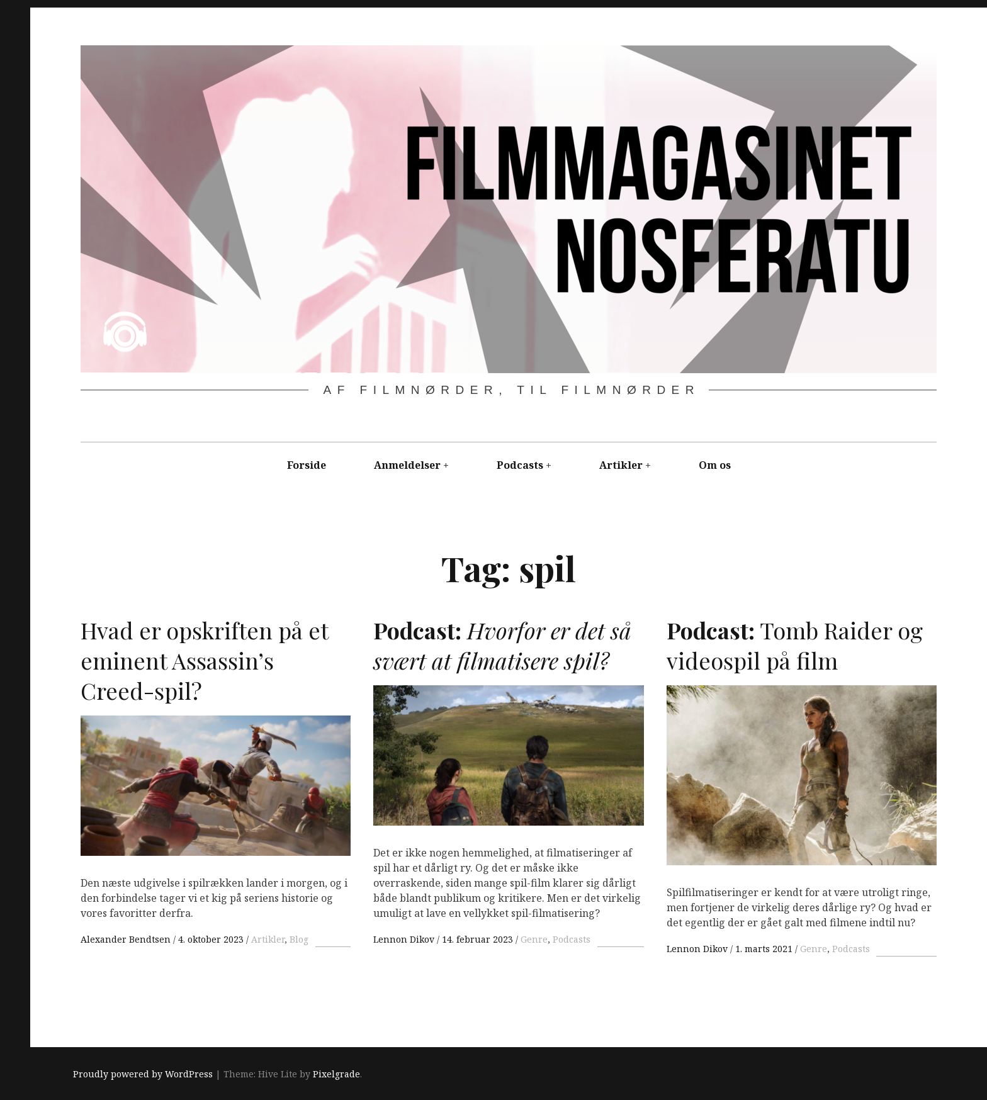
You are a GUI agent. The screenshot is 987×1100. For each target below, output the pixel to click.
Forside (306, 465)
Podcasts (520, 465)
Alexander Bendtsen (127, 939)
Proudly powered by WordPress (143, 1074)
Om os (715, 465)
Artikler (621, 465)
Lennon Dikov (405, 939)
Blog (299, 939)
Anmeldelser (407, 465)
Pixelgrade (336, 1074)
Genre (534, 939)
